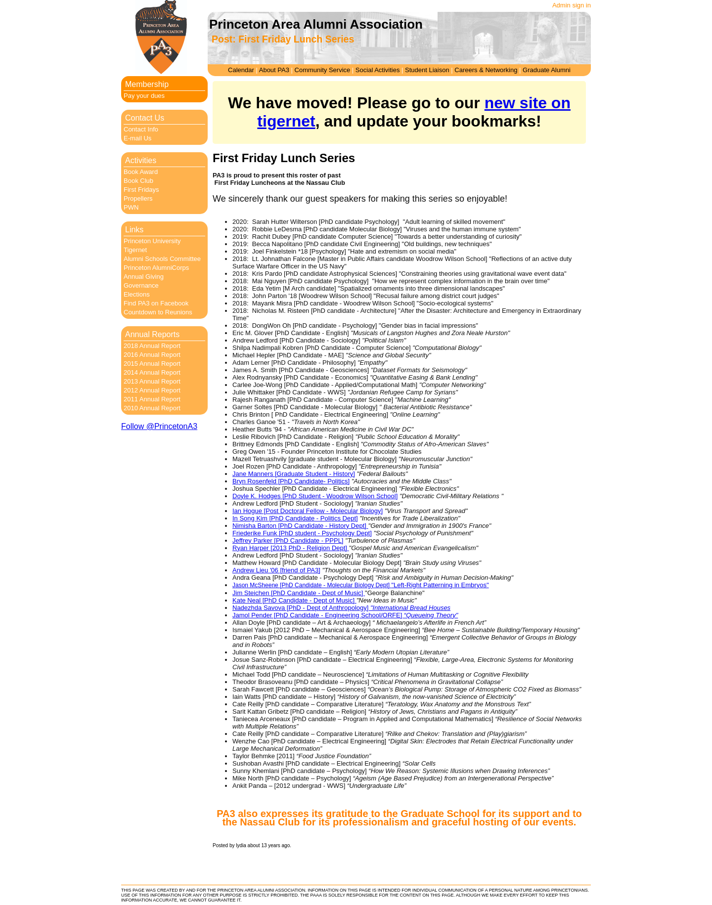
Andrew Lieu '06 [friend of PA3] (276, 570)
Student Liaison (427, 70)
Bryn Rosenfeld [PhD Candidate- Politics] (291, 481)
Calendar (241, 70)
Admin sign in (571, 5)
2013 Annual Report (152, 381)
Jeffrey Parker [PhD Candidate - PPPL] (287, 540)
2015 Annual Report (152, 363)
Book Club (138, 180)
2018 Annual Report (152, 345)
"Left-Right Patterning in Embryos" (440, 585)
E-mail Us (137, 138)
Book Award (141, 171)
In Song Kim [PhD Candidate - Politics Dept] (295, 518)
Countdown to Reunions (158, 312)
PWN (131, 207)
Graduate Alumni (547, 70)
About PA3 (274, 70)
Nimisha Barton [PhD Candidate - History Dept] (300, 525)
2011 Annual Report (152, 399)
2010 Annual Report (152, 408)
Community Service (323, 70)
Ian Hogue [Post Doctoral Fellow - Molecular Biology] (307, 511)
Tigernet (135, 250)
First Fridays (141, 189)
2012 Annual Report (152, 390)
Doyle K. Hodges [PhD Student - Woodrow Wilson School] (315, 496)
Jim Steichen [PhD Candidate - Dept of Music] (298, 593)
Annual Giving (144, 276)
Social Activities (378, 70)
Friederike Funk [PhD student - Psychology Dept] (302, 533)
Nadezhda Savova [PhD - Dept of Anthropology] (341, 607)
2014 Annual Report (152, 372)
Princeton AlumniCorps (156, 267)
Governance (141, 285)
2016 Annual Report (152, 354)
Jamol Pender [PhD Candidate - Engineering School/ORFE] (345, 615)
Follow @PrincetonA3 (159, 426)
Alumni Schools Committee (162, 258)
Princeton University (152, 241)
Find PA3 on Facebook (156, 303)
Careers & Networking (485, 70)
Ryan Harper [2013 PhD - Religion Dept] (290, 548)
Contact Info (141, 129)
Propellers (138, 198)
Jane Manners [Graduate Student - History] (293, 473)
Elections (137, 294)
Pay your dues (144, 95)
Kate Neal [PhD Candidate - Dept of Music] (294, 600)
